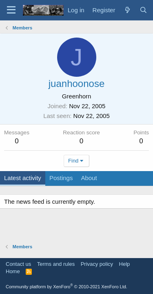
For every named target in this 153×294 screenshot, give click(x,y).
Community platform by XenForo (66, 286)
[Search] (143, 10)
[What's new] (127, 10)
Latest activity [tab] (22, 177)
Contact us (18, 264)
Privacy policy (97, 264)
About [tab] (89, 177)
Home (13, 271)
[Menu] (11, 10)
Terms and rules (56, 264)
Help (124, 264)
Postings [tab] (61, 177)
